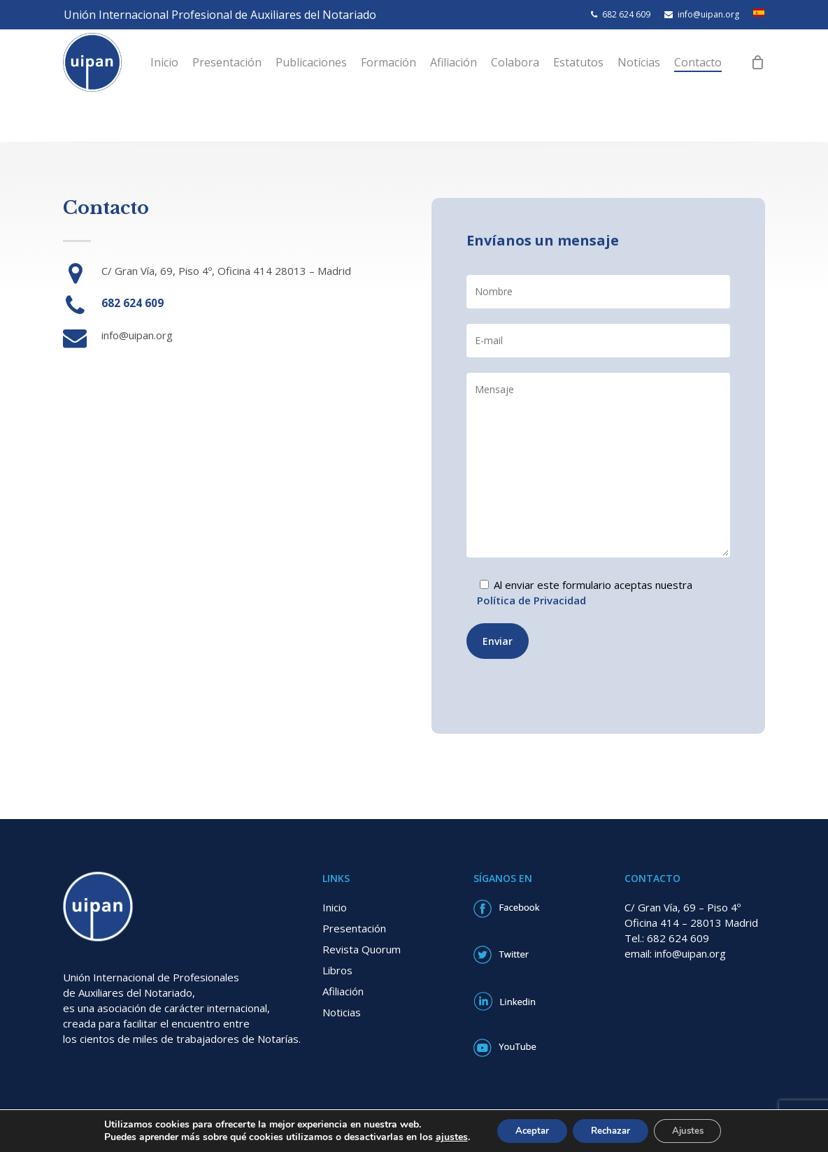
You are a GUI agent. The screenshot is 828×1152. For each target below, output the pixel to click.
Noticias (341, 1012)
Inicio (334, 907)
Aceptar (523, 1130)
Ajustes (695, 1130)
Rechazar (610, 1130)
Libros (337, 970)
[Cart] (775, 85)
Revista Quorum (361, 949)
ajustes (440, 1136)
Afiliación (343, 991)
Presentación (354, 928)
